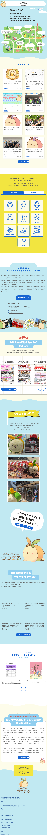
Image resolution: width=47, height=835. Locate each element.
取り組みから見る (13, 192)
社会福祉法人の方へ (6, 827)
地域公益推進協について (7, 816)
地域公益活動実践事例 (6, 819)
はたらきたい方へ (6, 825)
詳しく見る (25, 162)
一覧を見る (11, 389)
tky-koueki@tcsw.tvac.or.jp (16, 313)
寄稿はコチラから (23, 298)
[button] (39, 389)
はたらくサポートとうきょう (8, 823)
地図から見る (34, 192)
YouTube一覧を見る (24, 634)
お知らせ (3, 831)
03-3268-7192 (13, 310)
